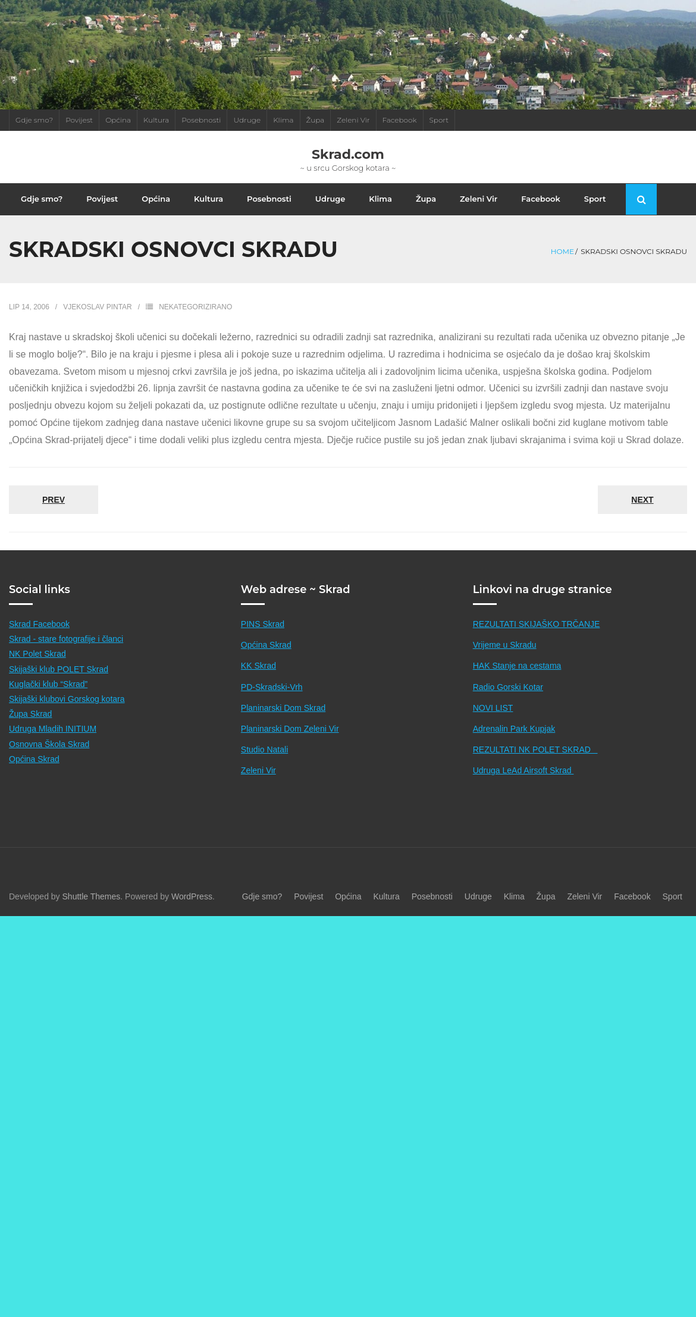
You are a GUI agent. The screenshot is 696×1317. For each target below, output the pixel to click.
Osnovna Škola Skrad (49, 756)
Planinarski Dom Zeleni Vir (290, 742)
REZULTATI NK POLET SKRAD (535, 762)
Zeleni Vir (353, 119)
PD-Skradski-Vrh (272, 699)
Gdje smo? (34, 119)
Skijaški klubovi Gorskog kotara (67, 712)
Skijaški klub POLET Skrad (58, 681)
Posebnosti (201, 119)
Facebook (400, 119)
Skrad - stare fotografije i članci (66, 652)
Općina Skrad (34, 771)
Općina (118, 119)
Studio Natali (264, 762)
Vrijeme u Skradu (505, 658)
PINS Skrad (262, 637)
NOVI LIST (493, 720)
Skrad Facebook (39, 637)
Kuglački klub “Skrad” (48, 696)
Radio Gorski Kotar (508, 699)
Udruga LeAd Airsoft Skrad (523, 783)
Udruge (247, 119)
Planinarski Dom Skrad (283, 720)
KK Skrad (258, 678)
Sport (439, 119)
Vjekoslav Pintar (97, 320)
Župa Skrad (30, 727)
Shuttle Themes (91, 909)
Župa (315, 119)
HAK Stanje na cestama (517, 678)
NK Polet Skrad (37, 667)
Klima (283, 119)
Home (562, 263)
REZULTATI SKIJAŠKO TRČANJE (536, 637)
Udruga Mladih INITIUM (52, 742)
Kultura (156, 119)
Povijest (79, 119)
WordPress (191, 909)
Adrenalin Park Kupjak (514, 742)
